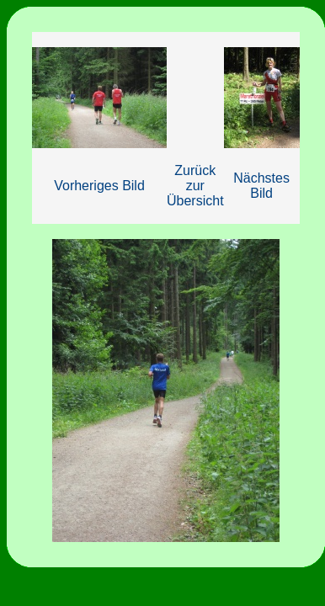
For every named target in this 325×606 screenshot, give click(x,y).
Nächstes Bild (261, 185)
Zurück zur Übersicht (195, 185)
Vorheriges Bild (99, 185)
